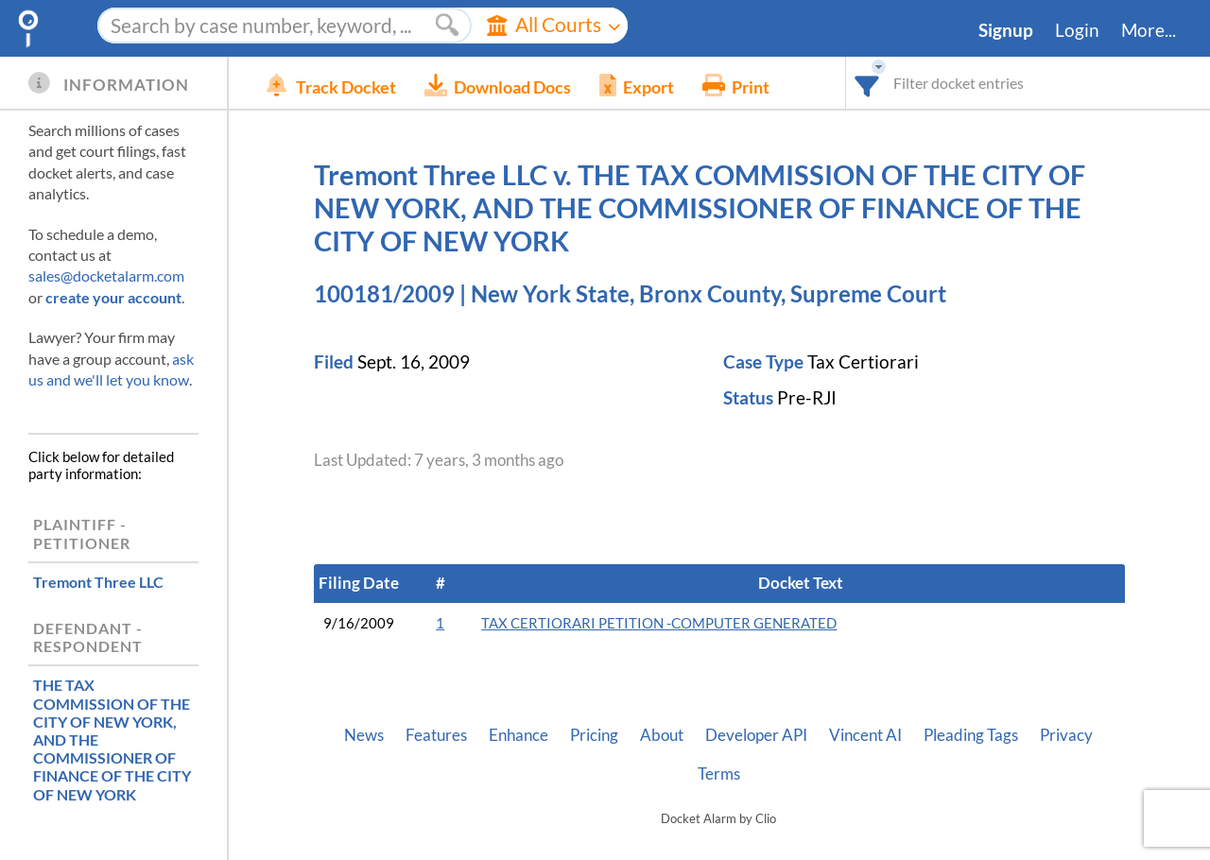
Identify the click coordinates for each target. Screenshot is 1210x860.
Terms (719, 774)
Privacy (1066, 735)
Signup (1005, 30)
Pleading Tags (971, 735)
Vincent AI (865, 735)
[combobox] (867, 83)
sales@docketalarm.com (106, 275)
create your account (113, 297)
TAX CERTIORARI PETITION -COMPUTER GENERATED (659, 623)
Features (436, 735)
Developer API (756, 735)
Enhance (518, 735)
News (364, 735)
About (661, 735)
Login (1077, 30)
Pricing (594, 735)
